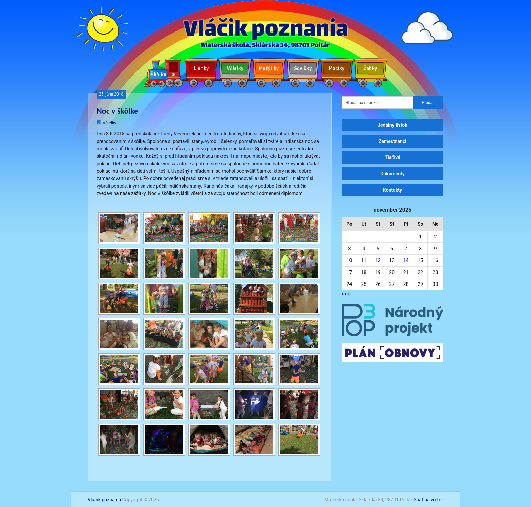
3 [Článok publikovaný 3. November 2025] (349, 248)
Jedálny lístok (392, 125)
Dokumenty (392, 173)
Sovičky (303, 68)
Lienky (201, 68)
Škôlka (158, 74)
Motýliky (269, 68)
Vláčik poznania (104, 499)
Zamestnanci (392, 141)
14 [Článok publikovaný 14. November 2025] (406, 260)
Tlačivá (392, 157)
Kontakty (392, 190)
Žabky (370, 68)
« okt (347, 293)
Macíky (336, 68)
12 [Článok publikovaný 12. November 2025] (378, 260)
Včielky (235, 68)
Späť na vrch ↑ (428, 499)
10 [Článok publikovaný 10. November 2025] (349, 260)
